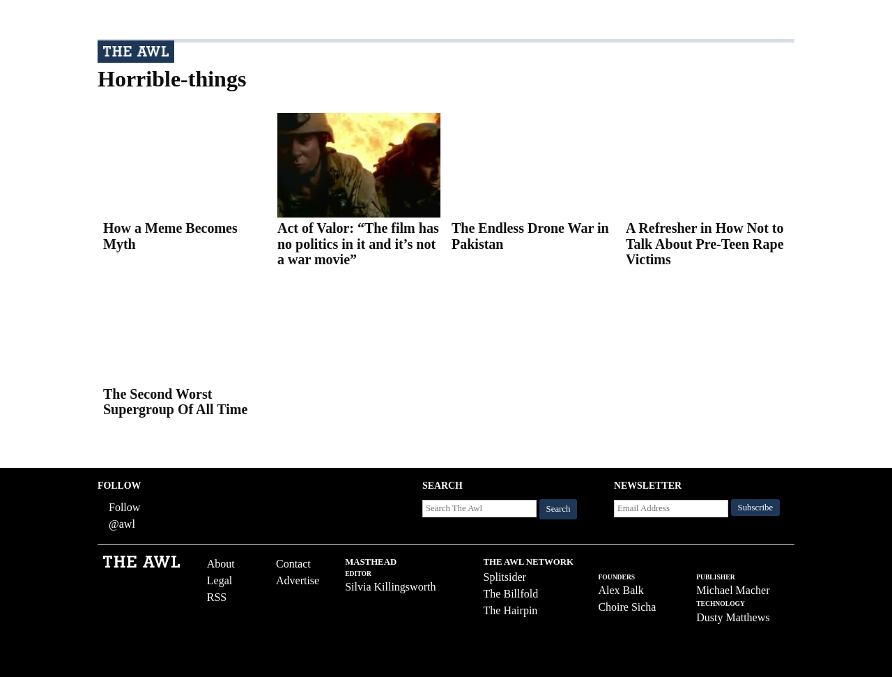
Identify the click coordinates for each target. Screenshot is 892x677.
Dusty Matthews (732, 617)
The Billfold (511, 594)
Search (558, 509)
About (221, 564)
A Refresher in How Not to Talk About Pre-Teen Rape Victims (705, 243)
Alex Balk (620, 590)
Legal (219, 580)
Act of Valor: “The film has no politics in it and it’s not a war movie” (358, 243)
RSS (216, 597)
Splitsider (505, 577)
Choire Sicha (627, 607)
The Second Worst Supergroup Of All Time (175, 402)
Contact (293, 564)
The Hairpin (511, 610)
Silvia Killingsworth (390, 587)
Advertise (297, 580)
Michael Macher (732, 590)
